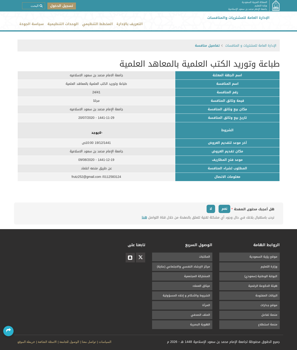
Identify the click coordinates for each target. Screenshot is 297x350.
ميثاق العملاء (201, 285)
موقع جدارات (268, 305)
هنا (144, 217)
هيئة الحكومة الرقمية (262, 285)
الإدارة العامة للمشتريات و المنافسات (250, 46)
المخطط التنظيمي (97, 24)
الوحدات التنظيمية (62, 24)
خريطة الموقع (26, 342)
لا (211, 208)
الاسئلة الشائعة (47, 342)
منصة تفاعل (269, 314)
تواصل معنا (89, 342)
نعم (224, 208)
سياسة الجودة (31, 24)
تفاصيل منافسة (207, 46)
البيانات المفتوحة (266, 295)
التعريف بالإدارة (129, 24)
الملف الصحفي (200, 314)
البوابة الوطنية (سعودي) (261, 276)
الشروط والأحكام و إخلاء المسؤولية (186, 295)
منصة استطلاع (267, 324)
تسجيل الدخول (61, 6)
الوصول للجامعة (69, 342)
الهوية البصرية (200, 324)
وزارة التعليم (269, 266)
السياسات (105, 342)
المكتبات (204, 256)
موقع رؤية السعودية (263, 256)
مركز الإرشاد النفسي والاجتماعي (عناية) (183, 266)
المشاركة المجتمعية (197, 276)
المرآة (206, 305)
